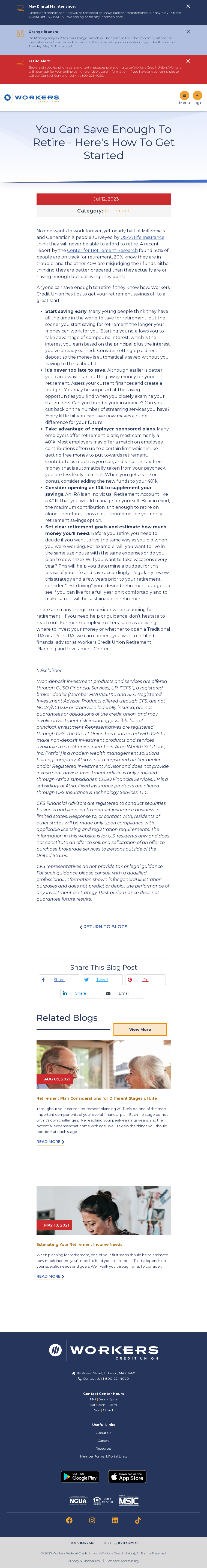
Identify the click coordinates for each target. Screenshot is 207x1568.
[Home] (31, 97)
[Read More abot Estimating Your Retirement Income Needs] (104, 1210)
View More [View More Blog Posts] (140, 1029)
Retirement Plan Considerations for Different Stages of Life (97, 1098)
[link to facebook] (69, 1520)
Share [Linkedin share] (80, 993)
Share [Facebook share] (59, 979)
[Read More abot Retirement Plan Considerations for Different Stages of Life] (104, 1064)
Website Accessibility (123, 1561)
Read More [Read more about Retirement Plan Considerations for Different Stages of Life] (50, 1141)
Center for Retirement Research (102, 250)
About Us (103, 1433)
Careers (103, 1440)
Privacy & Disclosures (84, 1561)
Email (124, 993)
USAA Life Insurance (142, 237)
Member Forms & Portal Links (103, 1456)
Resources (103, 1448)
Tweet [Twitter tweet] (102, 979)
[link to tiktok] (138, 1520)
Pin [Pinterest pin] (145, 979)
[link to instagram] (92, 1520)
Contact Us (92, 1378)
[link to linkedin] (115, 1520)
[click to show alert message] (188, 6)
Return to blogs (104, 926)
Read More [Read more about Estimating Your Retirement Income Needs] (50, 1276)
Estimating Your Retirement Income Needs (79, 1244)
